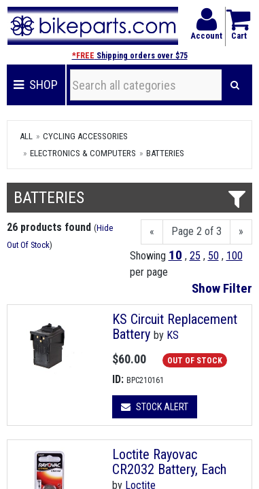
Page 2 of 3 (196, 231)
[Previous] (152, 231)
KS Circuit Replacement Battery (174, 326)
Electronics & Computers (83, 153)
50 (213, 255)
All (26, 136)
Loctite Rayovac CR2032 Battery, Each (169, 461)
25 (195, 255)
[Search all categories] (146, 85)
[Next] (241, 231)
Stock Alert (154, 406)
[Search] (235, 85)
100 (234, 255)
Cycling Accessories (85, 136)
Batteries (165, 153)
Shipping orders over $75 (130, 55)
